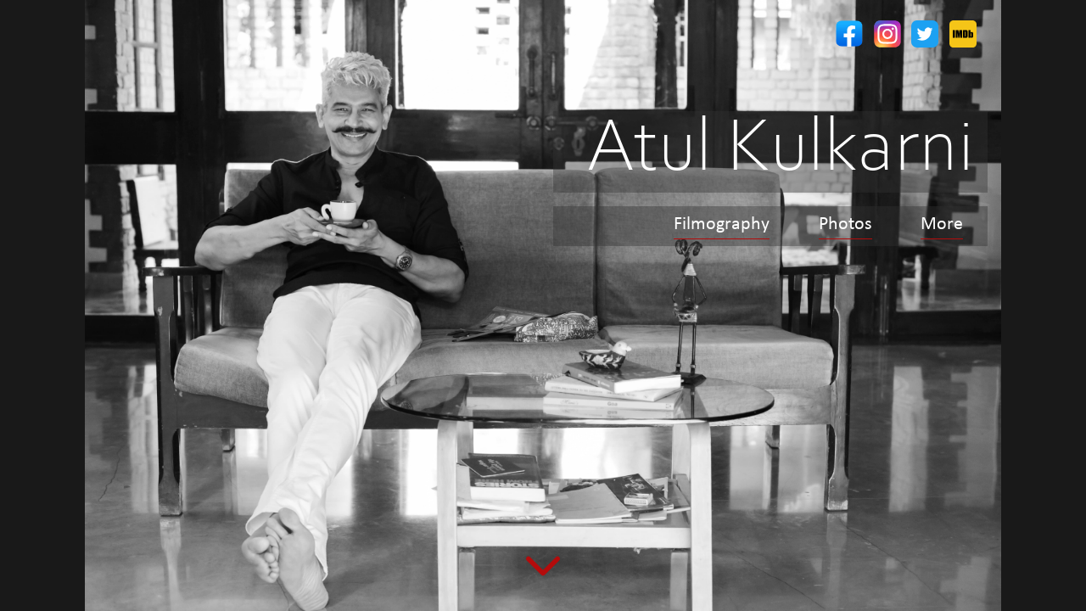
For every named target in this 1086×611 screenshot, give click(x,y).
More (942, 224)
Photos (845, 224)
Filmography (722, 224)
